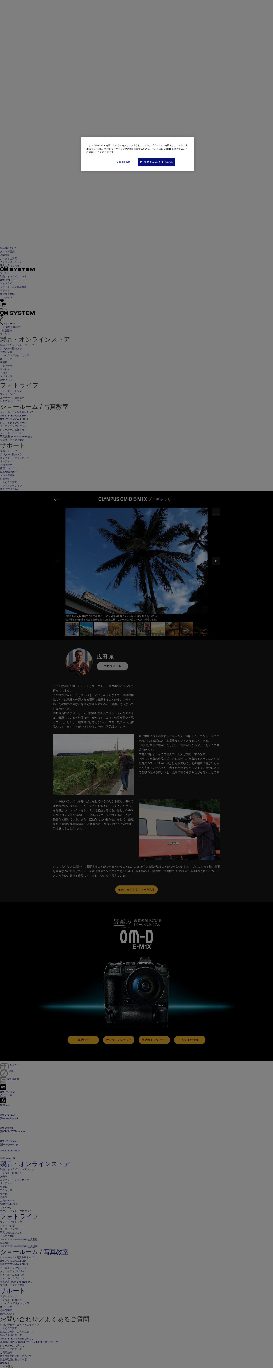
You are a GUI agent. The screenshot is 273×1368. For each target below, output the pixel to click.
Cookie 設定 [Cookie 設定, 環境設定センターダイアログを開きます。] (124, 162)
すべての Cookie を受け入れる (156, 162)
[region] (137, 154)
